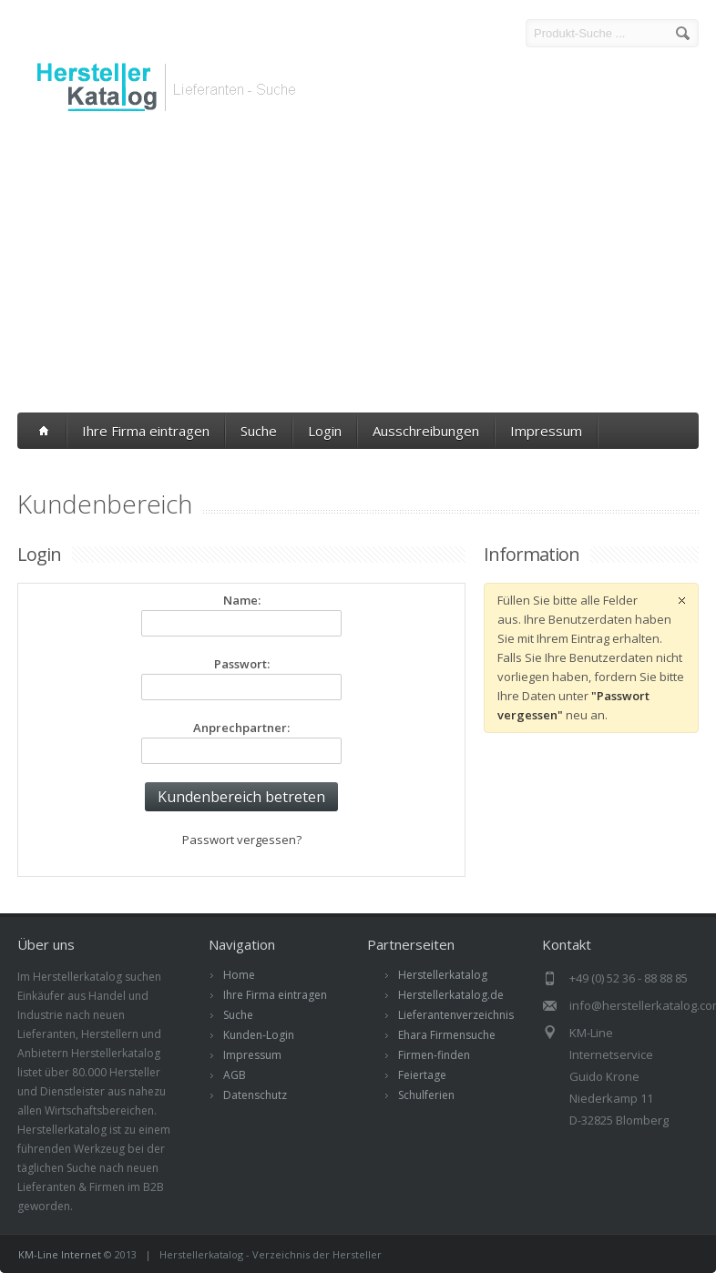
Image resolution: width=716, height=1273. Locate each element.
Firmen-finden (434, 1055)
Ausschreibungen (426, 431)
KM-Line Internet (59, 1254)
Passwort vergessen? (242, 839)
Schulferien (426, 1095)
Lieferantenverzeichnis (456, 1015)
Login (325, 431)
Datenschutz (255, 1095)
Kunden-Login (258, 1035)
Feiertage (422, 1075)
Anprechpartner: (241, 727)
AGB (234, 1075)
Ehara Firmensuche (447, 1035)
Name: (242, 600)
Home (239, 975)
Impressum (546, 431)
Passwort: (242, 664)
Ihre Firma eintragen (146, 431)
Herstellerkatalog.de (451, 995)
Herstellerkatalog (442, 975)
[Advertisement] (358, 266)
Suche (258, 431)
